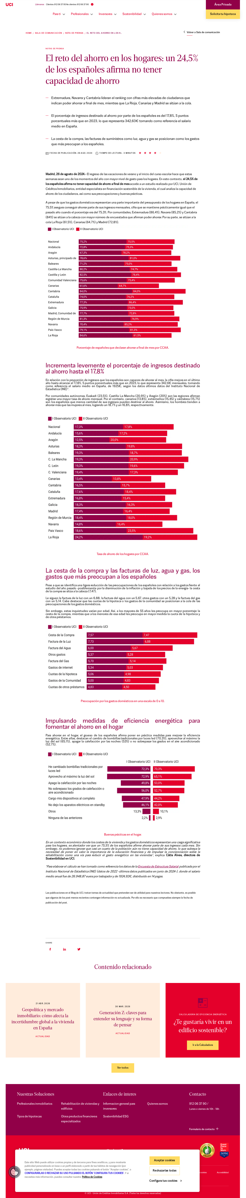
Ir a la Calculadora (203, 1045)
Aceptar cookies (164, 1160)
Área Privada (222, 4)
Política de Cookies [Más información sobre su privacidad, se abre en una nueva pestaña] (92, 1177)
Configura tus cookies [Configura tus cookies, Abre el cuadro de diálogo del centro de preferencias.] (163, 1181)
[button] (15, 1172)
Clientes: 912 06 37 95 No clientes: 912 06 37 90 (67, 5)
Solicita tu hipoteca (223, 14)
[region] (107, 1171)
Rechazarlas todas (164, 1170)
